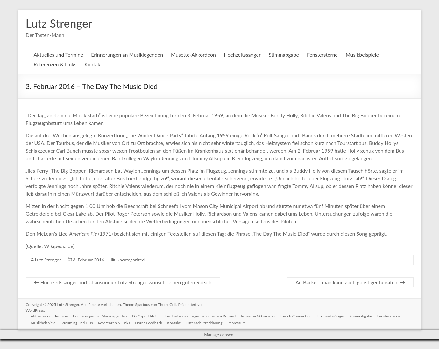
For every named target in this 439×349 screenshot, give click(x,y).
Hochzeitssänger (242, 55)
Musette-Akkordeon (193, 55)
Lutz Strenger (59, 23)
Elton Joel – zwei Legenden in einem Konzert (198, 316)
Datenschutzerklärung (204, 322)
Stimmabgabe (284, 55)
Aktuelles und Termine (58, 55)
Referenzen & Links (55, 64)
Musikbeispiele (362, 55)
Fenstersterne (322, 55)
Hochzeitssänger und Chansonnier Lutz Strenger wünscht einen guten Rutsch (123, 282)
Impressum (237, 322)
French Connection (296, 316)
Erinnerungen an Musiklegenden (127, 55)
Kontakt (93, 64)
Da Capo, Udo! (144, 316)
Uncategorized (130, 259)
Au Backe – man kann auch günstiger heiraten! (350, 282)
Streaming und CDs (77, 322)
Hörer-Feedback (148, 322)
